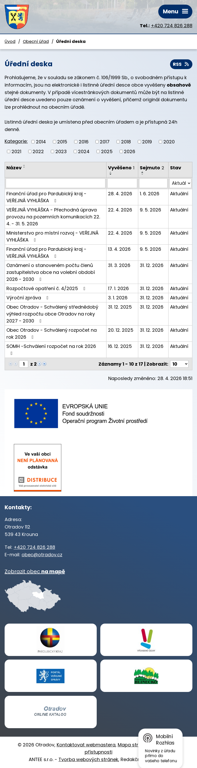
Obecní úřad (36, 41)
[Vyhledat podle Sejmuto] (153, 183)
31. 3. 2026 (119, 265)
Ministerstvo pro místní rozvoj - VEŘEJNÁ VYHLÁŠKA (52, 236)
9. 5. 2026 (150, 210)
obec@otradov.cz (42, 554)
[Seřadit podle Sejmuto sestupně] (142, 174)
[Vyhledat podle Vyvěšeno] (122, 183)
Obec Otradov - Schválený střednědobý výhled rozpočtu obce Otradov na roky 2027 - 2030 (52, 314)
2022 (38, 151)
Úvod (10, 41)
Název (14, 167)
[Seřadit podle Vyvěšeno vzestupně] (111, 172)
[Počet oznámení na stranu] (179, 364)
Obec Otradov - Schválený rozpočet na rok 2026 (51, 333)
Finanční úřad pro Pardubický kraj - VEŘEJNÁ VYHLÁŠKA (46, 197)
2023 (61, 151)
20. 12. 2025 (120, 330)
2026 (129, 151)
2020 (169, 142)
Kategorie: (16, 141)
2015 (62, 142)
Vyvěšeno (121, 167)
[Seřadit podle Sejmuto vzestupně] (142, 172)
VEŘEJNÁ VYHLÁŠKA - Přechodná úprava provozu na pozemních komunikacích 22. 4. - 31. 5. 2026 (53, 217)
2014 (41, 142)
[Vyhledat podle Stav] (180, 183)
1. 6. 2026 (149, 193)
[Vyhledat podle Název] (55, 183)
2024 (84, 151)
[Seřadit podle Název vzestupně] (24, 165)
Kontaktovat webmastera (86, 745)
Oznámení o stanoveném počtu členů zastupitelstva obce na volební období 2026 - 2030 (50, 272)
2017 (105, 142)
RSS (181, 64)
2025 (107, 151)
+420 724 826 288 (171, 25)
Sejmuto (152, 167)
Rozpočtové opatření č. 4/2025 (46, 288)
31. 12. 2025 (120, 307)
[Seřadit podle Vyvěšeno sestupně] (111, 174)
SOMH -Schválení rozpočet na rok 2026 (51, 349)
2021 (16, 151)
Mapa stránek (133, 745)
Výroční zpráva (28, 297)
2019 (147, 142)
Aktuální (179, 193)
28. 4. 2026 (120, 193)
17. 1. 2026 (118, 288)
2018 (126, 142)
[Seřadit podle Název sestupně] (24, 167)
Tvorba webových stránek (88, 759)
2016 (83, 142)
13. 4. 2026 (119, 249)
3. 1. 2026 (117, 297)
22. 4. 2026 (120, 210)
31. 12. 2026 (151, 265)
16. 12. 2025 (120, 346)
